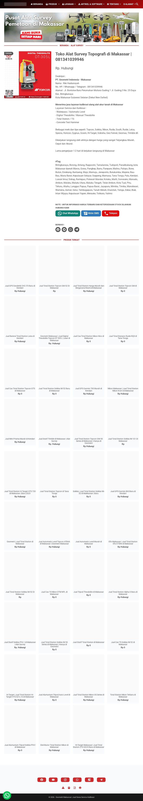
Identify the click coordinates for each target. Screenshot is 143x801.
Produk (52, 4)
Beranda (37, 4)
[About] (80, 787)
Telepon (110, 213)
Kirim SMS (91, 213)
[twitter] (64, 229)
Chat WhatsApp (68, 213)
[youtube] (53, 780)
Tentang (113, 4)
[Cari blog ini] (137, 4)
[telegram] (76, 229)
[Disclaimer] (63, 787)
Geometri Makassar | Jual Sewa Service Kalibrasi (75, 797)
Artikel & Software (90, 4)
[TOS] (75, 787)
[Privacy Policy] (69, 787)
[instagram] (65, 780)
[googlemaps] (89, 780)
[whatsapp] (70, 229)
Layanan (68, 4)
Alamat (129, 4)
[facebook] (57, 229)
